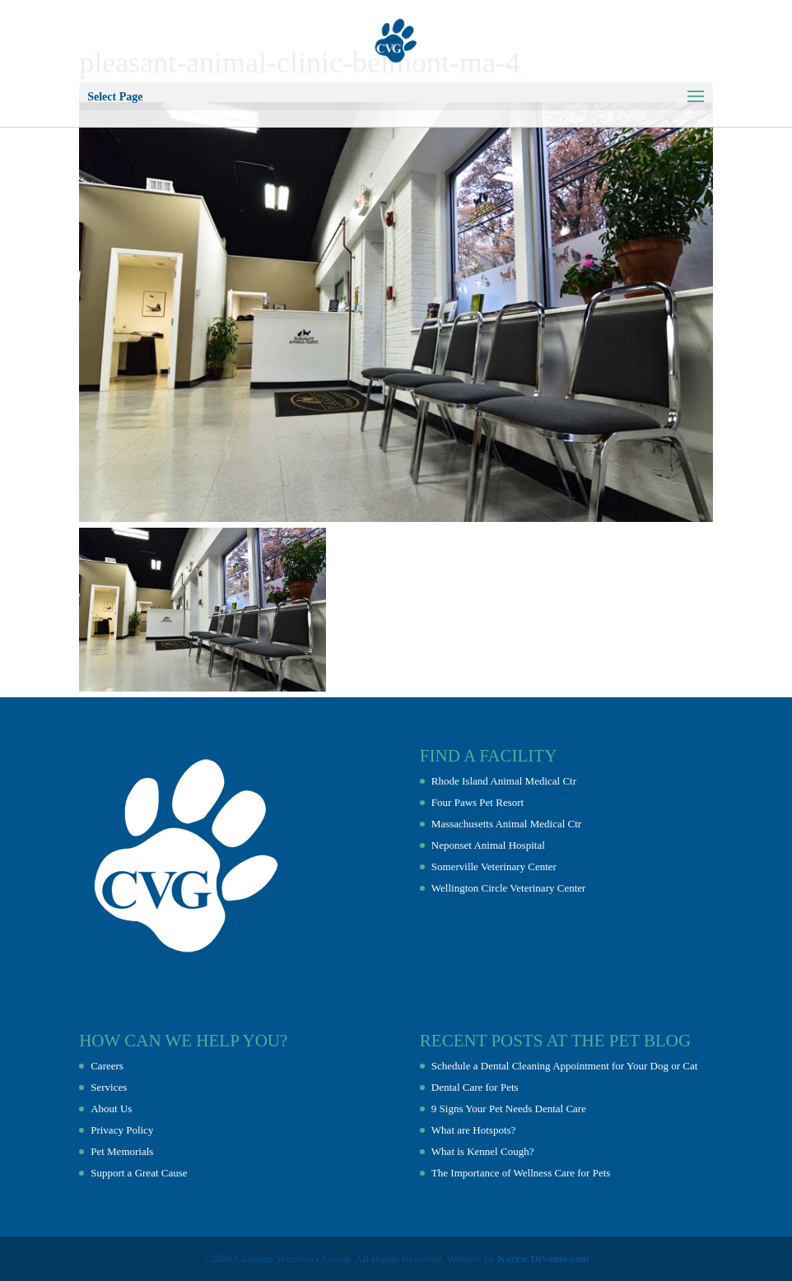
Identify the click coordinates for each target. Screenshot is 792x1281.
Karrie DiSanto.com (543, 1258)
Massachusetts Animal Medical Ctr (506, 824)
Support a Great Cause (139, 1173)
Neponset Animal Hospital (488, 845)
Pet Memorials (122, 1151)
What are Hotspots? (473, 1130)
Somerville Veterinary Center (494, 866)
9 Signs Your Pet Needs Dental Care (508, 1108)
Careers (107, 1066)
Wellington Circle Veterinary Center (508, 888)
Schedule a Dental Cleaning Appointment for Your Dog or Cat (564, 1066)
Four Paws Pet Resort (477, 802)
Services (109, 1087)
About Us (111, 1108)
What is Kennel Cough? (482, 1151)
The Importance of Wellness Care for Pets (520, 1173)
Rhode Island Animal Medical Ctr (503, 781)
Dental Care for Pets (475, 1087)
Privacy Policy (122, 1130)
